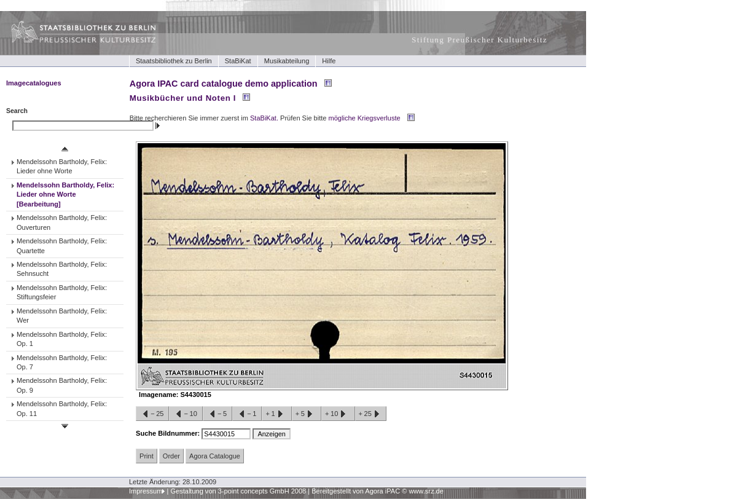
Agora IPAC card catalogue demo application (224, 83)
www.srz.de (426, 491)
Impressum (146, 491)
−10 (185, 414)
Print (146, 456)
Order (171, 456)
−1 (247, 414)
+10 (338, 414)
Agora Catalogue (214, 456)
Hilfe (328, 61)
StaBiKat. (264, 118)
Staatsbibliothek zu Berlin (174, 61)
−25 (152, 414)
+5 (307, 414)
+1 (276, 414)
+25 (371, 414)
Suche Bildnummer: (169, 433)
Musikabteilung (287, 61)
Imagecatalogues (33, 83)
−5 (217, 414)
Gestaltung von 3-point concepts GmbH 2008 (238, 491)
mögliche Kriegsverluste (365, 118)
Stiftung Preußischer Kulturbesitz (479, 39)
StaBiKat (238, 61)
